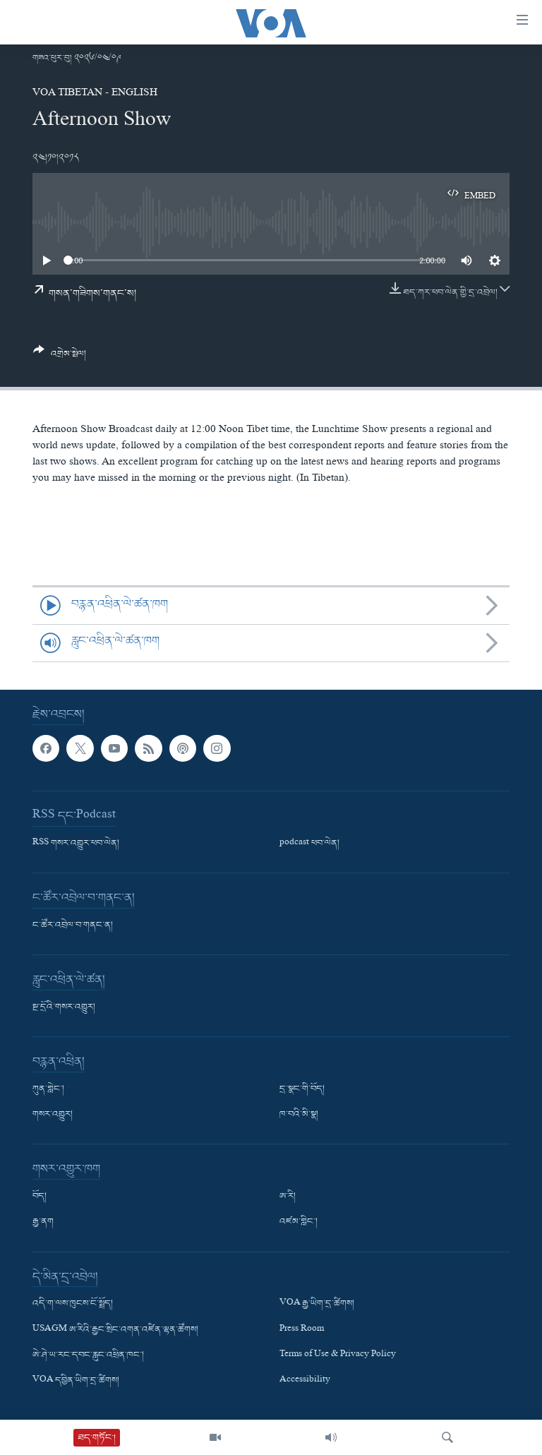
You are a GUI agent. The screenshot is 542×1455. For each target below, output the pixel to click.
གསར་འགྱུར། (52, 1115)
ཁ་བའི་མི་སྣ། (298, 1115)
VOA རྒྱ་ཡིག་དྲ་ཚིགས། (316, 1304)
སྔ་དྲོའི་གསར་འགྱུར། (63, 1007)
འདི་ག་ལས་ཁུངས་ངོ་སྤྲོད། (72, 1304)
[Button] (59, 357)
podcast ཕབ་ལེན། (309, 844)
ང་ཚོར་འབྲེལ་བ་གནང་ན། (72, 925)
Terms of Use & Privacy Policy (337, 1355)
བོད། (39, 1197)
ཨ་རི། (287, 1197)
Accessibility (304, 1381)
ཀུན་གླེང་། (48, 1089)
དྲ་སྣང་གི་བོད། (302, 1089)
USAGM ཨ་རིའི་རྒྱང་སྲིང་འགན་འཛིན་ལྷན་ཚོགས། (115, 1329)
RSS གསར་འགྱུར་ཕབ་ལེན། (75, 844)
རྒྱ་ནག (43, 1222)
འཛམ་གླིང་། (298, 1222)
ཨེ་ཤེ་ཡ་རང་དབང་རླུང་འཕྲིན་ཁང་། (88, 1355)
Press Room (301, 1329)
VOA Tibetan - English (94, 93)
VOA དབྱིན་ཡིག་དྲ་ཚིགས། (75, 1381)
